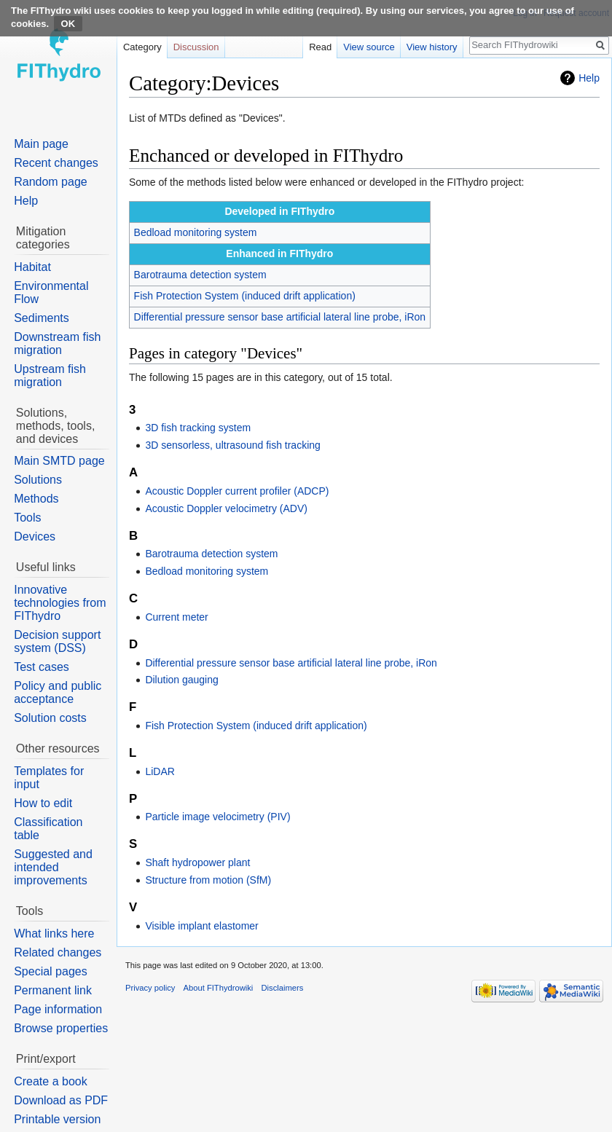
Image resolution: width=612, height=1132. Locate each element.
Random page (50, 182)
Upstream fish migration (50, 375)
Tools (27, 517)
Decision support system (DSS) (57, 641)
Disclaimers (283, 987)
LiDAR (159, 771)
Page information (58, 1009)
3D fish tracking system (198, 427)
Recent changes (56, 163)
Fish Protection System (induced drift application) (245, 296)
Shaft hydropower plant (197, 862)
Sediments (41, 318)
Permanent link (53, 990)
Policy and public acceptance (57, 692)
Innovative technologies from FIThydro (60, 602)
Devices (34, 536)
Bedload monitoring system (195, 232)
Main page (41, 144)
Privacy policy (150, 987)
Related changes (57, 952)
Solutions (38, 479)
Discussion (196, 47)
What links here (54, 933)
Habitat (32, 267)
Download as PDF (61, 1100)
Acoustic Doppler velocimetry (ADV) (226, 508)
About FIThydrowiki (219, 987)
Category (142, 47)
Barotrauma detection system (200, 274)
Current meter (176, 617)
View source (369, 47)
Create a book (50, 1081)
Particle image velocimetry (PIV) (217, 816)
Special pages (50, 971)
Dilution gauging (181, 679)
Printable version (57, 1119)
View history (432, 47)
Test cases (41, 667)
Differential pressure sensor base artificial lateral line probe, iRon (280, 317)
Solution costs (50, 718)
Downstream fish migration (57, 343)
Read (320, 47)
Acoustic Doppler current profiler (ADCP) (237, 491)
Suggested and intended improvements (53, 867)
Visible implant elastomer (201, 926)
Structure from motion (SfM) (208, 880)
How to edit (43, 803)
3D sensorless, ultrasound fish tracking (232, 445)
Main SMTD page (59, 461)
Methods (36, 498)
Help (589, 78)
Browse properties (61, 1028)
